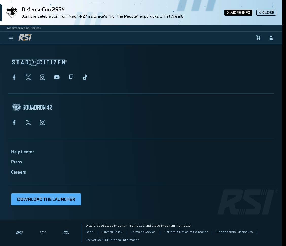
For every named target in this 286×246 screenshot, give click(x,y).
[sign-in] (271, 38)
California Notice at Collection (186, 232)
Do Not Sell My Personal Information (112, 240)
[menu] (11, 38)
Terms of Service (143, 232)
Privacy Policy (112, 232)
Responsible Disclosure (235, 232)
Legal (89, 232)
